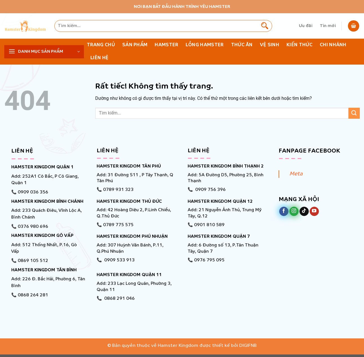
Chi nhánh (333, 45)
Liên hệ (99, 58)
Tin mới (328, 26)
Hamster (166, 45)
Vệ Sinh (269, 45)
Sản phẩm (135, 45)
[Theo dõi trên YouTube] (314, 211)
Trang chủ (101, 45)
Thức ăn (242, 45)
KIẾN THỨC (299, 45)
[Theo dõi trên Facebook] (283, 211)
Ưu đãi (305, 26)
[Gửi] (265, 26)
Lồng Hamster (205, 45)
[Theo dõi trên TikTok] (304, 211)
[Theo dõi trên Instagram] (294, 211)
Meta (296, 174)
